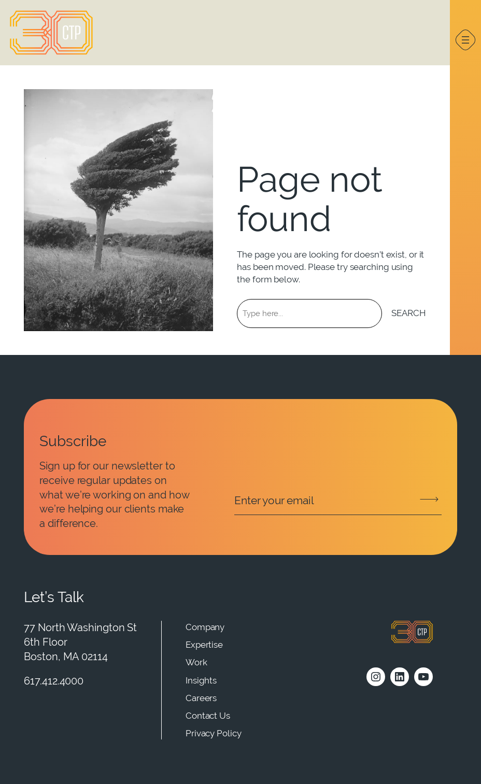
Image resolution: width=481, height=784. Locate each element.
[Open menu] (465, 39)
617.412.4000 (53, 681)
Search (408, 313)
